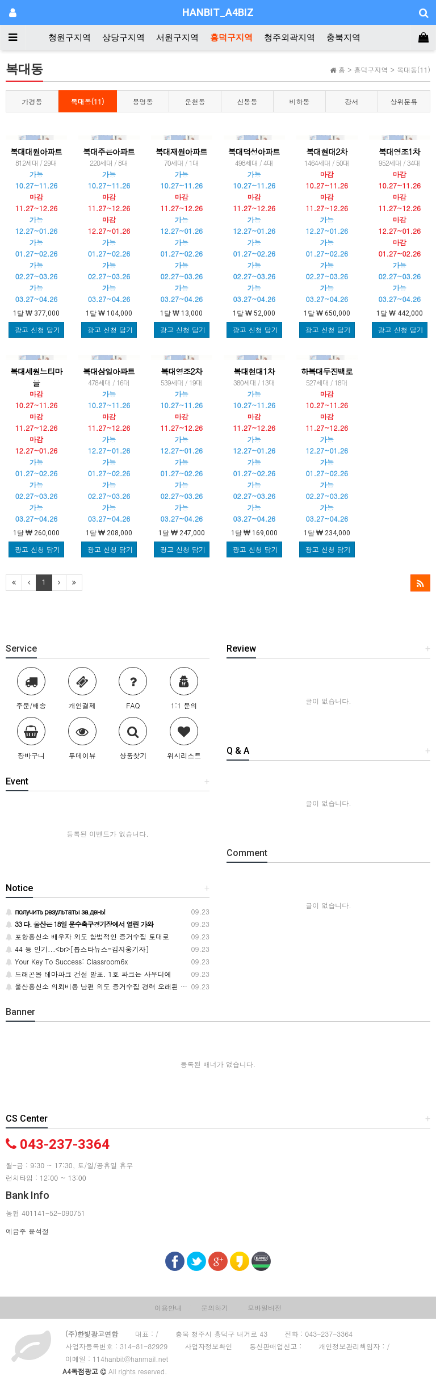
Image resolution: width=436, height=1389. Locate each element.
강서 (352, 101)
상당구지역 (123, 37)
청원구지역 (69, 37)
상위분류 (404, 101)
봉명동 (143, 101)
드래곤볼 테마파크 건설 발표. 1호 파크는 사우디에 (88, 974)
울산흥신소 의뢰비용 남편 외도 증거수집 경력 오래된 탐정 (100, 986)
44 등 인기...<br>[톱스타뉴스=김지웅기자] (77, 949)
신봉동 (247, 101)
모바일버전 (265, 1307)
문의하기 (214, 1307)
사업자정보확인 (208, 1346)
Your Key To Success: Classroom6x (67, 961)
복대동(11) (87, 101)
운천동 (195, 101)
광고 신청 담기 (37, 329)
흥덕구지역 (231, 37)
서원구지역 (177, 37)
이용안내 (168, 1307)
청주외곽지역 (289, 37)
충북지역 (343, 37)
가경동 (32, 101)
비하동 (300, 101)
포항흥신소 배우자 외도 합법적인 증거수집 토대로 (87, 936)
